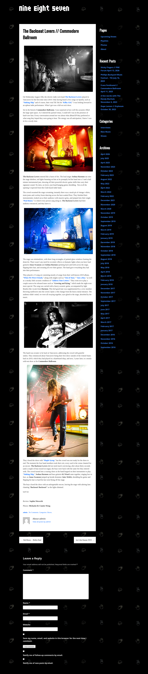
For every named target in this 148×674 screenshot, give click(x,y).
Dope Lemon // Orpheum (112, 106)
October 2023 (107, 171)
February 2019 (107, 234)
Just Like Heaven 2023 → (85, 540)
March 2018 (106, 276)
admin (25, 512)
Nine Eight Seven (44, 10)
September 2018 (108, 255)
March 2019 (106, 230)
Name (26, 603)
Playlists (104, 41)
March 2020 (106, 209)
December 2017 (108, 288)
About (103, 49)
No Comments (33, 512)
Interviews (105, 127)
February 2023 (107, 175)
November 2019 (108, 213)
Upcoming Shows (108, 36)
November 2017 (108, 292)
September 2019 (108, 221)
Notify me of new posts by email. (38, 663)
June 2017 (105, 309)
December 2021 (108, 200)
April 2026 (105, 154)
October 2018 (107, 251)
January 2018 (107, 284)
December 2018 (108, 242)
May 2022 (105, 183)
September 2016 (108, 347)
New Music (106, 132)
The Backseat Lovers (73, 97)
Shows (49, 512)
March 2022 (106, 192)
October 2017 (107, 297)
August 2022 (106, 179)
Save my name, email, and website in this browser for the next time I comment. (54, 639)
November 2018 (108, 246)
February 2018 (107, 280)
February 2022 (107, 196)
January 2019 (107, 238)
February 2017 (107, 326)
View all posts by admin (42, 522)
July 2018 (105, 263)
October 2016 (107, 343)
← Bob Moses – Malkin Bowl (31, 540)
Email (26, 614)
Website (26, 624)
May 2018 (105, 267)
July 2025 (105, 158)
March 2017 (106, 322)
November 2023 (108, 167)
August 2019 (106, 225)
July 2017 (105, 305)
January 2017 (107, 330)
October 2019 (107, 217)
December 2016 (108, 334)
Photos (104, 45)
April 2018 (105, 272)
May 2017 (105, 313)
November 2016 (108, 339)
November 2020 (108, 204)
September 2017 (108, 301)
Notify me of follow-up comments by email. (43, 655)
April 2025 (105, 162)
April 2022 (105, 188)
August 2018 (106, 259)
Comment (28, 570)
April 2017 (105, 318)
